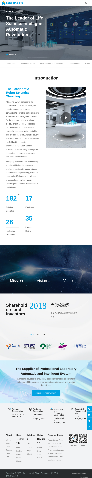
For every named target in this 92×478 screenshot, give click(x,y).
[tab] (32, 334)
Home (11, 55)
